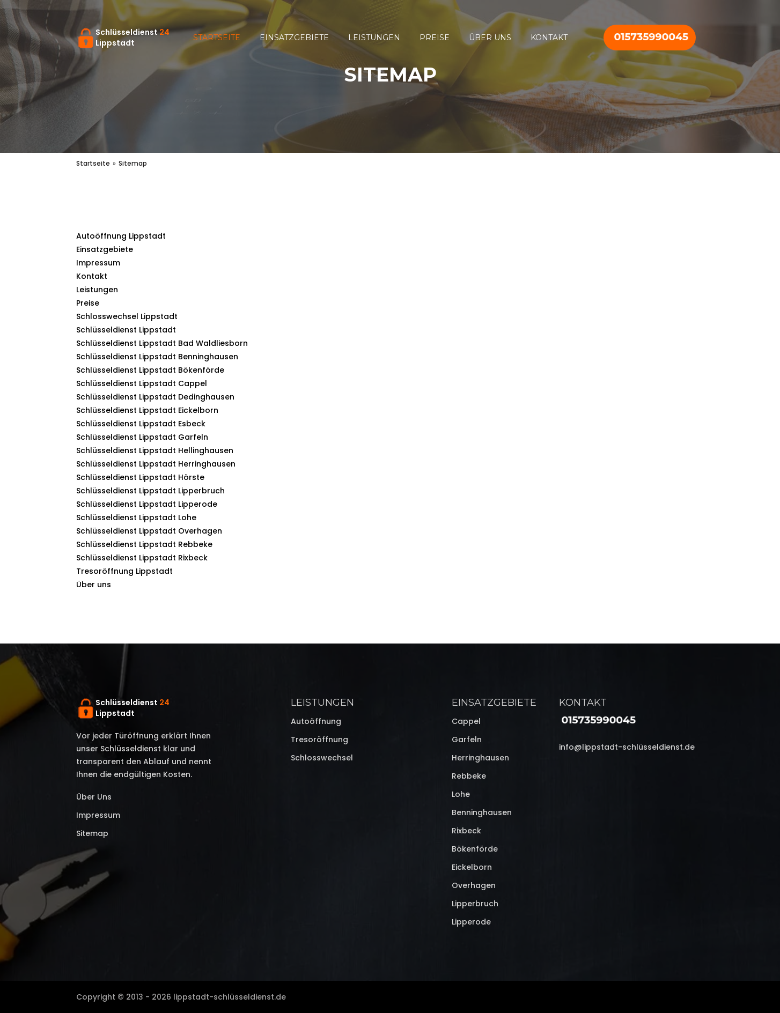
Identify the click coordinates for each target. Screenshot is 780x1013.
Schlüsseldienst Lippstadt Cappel (141, 383)
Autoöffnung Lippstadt (121, 236)
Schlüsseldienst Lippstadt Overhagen (149, 531)
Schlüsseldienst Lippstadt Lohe (136, 517)
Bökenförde (475, 849)
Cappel (466, 721)
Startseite (216, 37)
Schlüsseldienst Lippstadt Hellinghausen (154, 450)
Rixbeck (466, 830)
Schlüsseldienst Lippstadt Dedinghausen (155, 396)
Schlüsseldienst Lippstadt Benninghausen (157, 356)
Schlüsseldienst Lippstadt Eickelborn (147, 410)
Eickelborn (472, 867)
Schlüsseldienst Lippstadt (126, 329)
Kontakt (549, 37)
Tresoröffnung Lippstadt (124, 571)
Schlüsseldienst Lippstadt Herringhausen (156, 464)
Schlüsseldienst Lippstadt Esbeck (140, 423)
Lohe (461, 794)
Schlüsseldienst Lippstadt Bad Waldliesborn (162, 343)
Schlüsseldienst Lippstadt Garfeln (142, 437)
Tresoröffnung (319, 739)
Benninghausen (482, 812)
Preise (435, 37)
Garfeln (467, 739)
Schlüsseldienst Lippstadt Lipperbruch (150, 490)
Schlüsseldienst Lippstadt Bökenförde (150, 370)
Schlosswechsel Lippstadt (127, 316)
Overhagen (474, 885)
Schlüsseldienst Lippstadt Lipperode (146, 504)
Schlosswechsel (322, 757)
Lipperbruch (475, 903)
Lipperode (471, 921)
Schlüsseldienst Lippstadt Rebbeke (144, 544)
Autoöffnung (316, 721)
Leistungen (374, 37)
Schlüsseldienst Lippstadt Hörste (140, 477)
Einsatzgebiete (294, 37)
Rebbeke (469, 776)
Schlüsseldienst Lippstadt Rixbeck (142, 557)
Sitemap (92, 833)
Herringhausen (480, 757)
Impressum (98, 262)
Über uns (490, 37)
